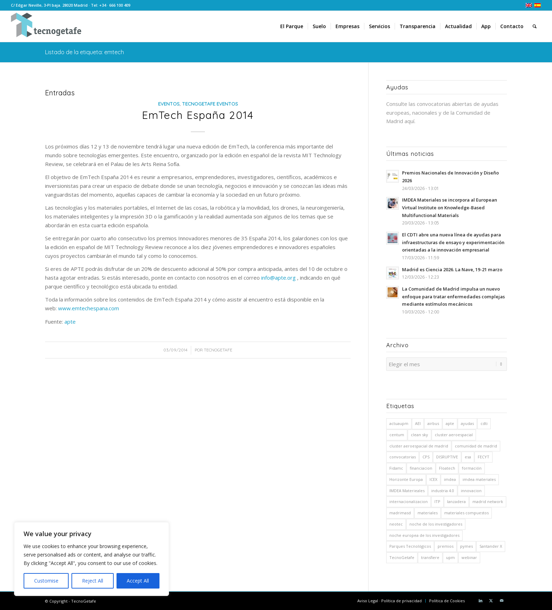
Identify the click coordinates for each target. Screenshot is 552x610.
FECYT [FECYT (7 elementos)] (483, 455)
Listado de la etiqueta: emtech (84, 52)
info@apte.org (278, 277)
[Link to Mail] (501, 599)
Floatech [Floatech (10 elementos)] (447, 467)
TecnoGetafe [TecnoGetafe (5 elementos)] (401, 556)
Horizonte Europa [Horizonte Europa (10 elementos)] (406, 478)
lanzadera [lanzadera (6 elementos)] (456, 500)
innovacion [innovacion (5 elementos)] (471, 489)
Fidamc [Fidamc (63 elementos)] (396, 467)
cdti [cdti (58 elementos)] (484, 422)
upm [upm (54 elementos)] (450, 556)
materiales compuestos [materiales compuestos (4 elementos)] (466, 511)
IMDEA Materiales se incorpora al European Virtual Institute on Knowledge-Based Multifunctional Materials (449, 207)
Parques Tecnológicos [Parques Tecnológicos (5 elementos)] (410, 545)
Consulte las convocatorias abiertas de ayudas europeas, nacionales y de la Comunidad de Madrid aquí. (442, 112)
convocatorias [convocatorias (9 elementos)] (402, 455)
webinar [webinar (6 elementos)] (469, 556)
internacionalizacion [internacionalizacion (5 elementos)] (408, 500)
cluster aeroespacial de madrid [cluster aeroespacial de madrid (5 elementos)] (418, 444)
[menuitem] (292, 26)
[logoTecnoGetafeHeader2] (46, 26)
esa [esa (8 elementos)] (468, 455)
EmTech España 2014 (198, 115)
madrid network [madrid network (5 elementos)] (487, 500)
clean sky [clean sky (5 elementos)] (419, 433)
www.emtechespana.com (88, 308)
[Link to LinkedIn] (480, 599)
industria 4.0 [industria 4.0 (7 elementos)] (442, 489)
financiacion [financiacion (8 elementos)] (421, 467)
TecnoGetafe (218, 349)
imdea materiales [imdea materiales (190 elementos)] (479, 478)
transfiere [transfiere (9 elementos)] (430, 556)
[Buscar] (534, 26)
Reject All (92, 580)
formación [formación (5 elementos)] (472, 467)
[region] (91, 559)
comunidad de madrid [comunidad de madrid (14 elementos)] (476, 444)
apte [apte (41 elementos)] (450, 422)
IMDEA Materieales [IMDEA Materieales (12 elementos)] (407, 489)
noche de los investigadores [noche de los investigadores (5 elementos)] (435, 523)
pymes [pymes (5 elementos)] (466, 545)
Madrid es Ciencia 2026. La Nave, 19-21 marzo (452, 269)
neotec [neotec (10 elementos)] (396, 523)
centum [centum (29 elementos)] (396, 433)
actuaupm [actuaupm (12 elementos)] (398, 422)
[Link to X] (491, 599)
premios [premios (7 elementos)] (445, 545)
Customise (46, 580)
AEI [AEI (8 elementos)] (418, 422)
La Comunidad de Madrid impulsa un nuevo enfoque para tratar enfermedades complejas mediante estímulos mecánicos (453, 296)
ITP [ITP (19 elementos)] (437, 500)
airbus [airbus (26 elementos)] (433, 422)
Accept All (138, 580)
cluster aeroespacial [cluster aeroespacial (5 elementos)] (454, 433)
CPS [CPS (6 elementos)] (425, 455)
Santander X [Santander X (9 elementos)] (490, 545)
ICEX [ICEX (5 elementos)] (433, 478)
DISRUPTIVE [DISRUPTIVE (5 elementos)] (447, 455)
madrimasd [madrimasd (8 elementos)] (400, 511)
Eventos (169, 104)
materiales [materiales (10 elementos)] (428, 511)
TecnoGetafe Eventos (210, 104)
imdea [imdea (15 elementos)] (450, 478)
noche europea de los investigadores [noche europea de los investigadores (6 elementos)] (424, 534)
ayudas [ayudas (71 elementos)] (467, 422)
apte (70, 321)
